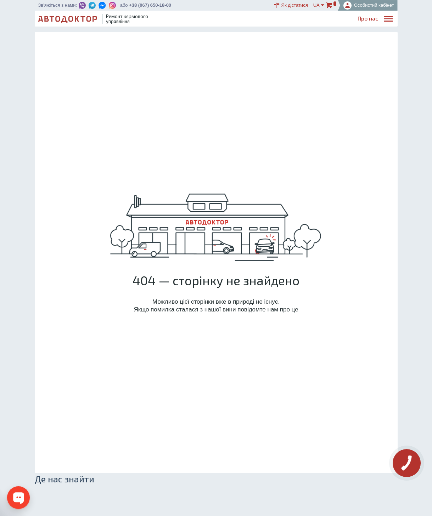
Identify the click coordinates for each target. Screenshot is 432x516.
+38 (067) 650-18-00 (150, 5)
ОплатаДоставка (297, 20)
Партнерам (330, 19)
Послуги (225, 19)
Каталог (269, 19)
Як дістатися (291, 5)
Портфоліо (364, 19)
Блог (247, 19)
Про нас (198, 19)
